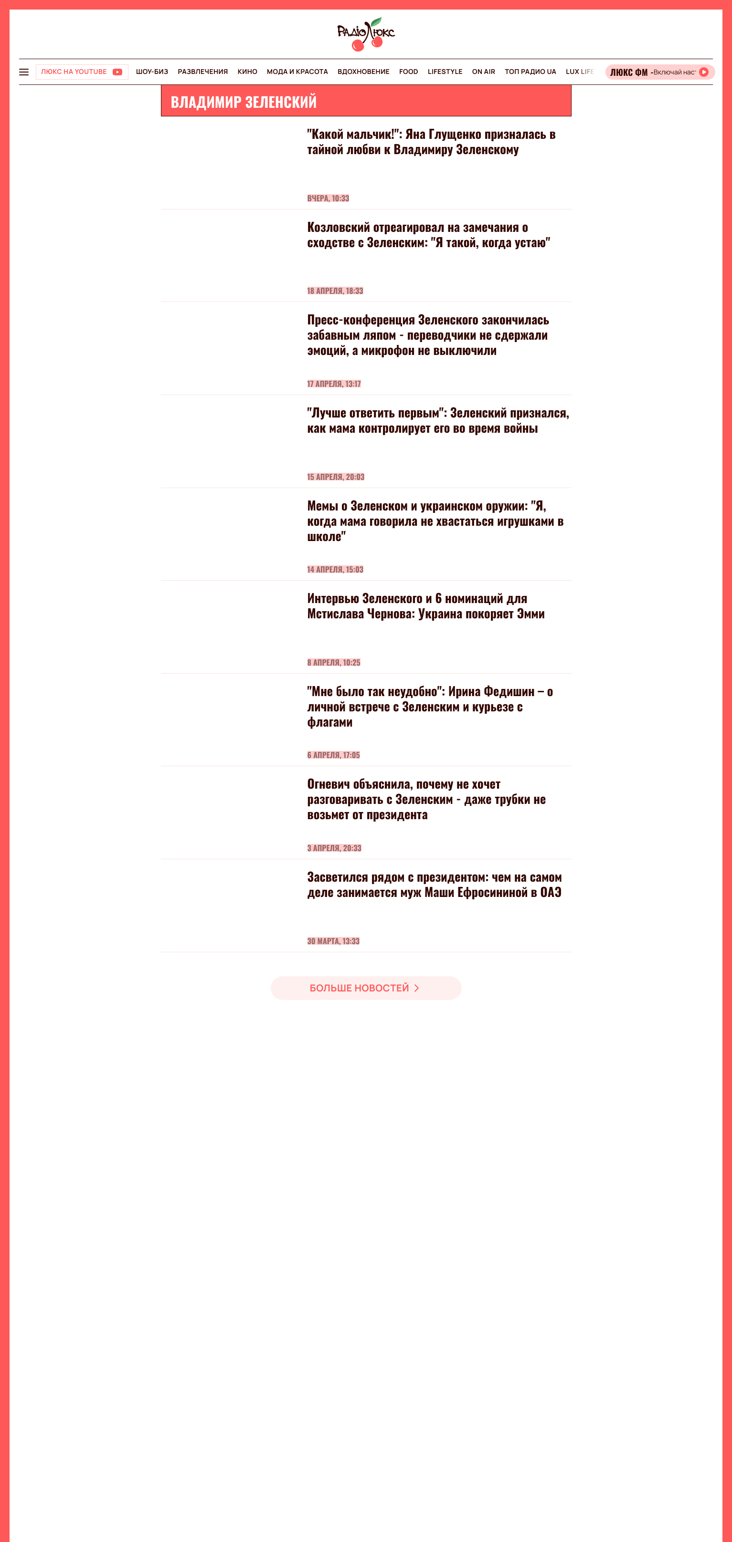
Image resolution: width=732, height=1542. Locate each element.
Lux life (580, 71)
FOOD (408, 71)
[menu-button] (24, 72)
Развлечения (203, 71)
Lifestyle (445, 71)
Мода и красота (297, 71)
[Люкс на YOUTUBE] (82, 72)
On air (483, 71)
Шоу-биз (152, 71)
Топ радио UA (530, 71)
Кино (247, 71)
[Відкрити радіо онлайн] (660, 72)
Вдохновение (364, 71)
